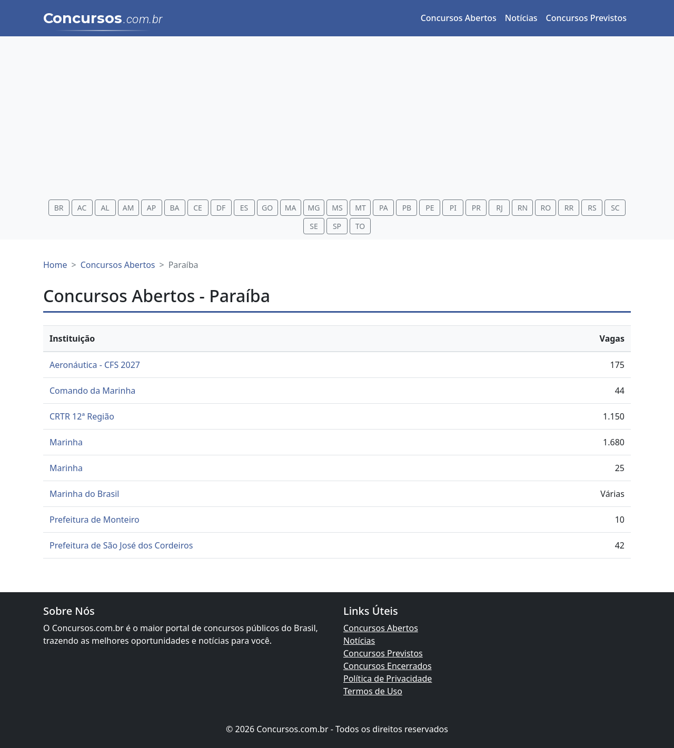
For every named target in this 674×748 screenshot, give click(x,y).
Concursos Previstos (586, 18)
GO (267, 208)
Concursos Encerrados (387, 666)
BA (175, 208)
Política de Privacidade (387, 678)
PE (429, 208)
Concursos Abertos (459, 18)
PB (407, 208)
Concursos (103, 18)
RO (546, 208)
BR (59, 208)
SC (615, 208)
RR (568, 208)
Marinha (66, 442)
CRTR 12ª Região (81, 416)
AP (151, 208)
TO (360, 226)
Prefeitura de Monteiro (94, 519)
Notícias (521, 18)
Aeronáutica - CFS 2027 (94, 365)
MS (337, 208)
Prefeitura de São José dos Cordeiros (121, 545)
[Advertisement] (337, 119)
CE (197, 208)
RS (592, 208)
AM (128, 208)
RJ (499, 208)
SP (337, 226)
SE (314, 226)
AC (82, 208)
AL (105, 208)
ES (244, 208)
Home (55, 265)
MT (360, 208)
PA (383, 208)
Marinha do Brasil (84, 494)
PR (476, 208)
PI (453, 208)
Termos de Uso (372, 691)
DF (221, 208)
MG (314, 208)
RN (523, 208)
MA (290, 208)
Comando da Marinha (92, 390)
